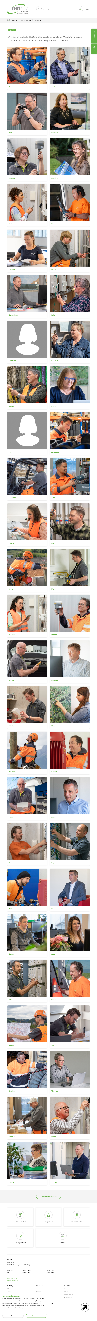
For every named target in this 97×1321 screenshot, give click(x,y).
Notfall (63, 1238)
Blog (8, 1289)
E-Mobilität (68, 1298)
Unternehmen (26, 20)
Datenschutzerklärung (15, 1308)
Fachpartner (48, 1217)
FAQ (51, 1304)
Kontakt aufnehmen (49, 1196)
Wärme (38, 1292)
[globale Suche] (59, 8)
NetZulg (12, 20)
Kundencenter (94, 36)
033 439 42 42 (12, 1278)
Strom (38, 1289)
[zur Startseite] (17, 8)
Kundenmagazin (76, 1217)
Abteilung (38, 20)
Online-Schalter (20, 1217)
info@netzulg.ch (12, 1281)
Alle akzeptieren (36, 1316)
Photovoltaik (68, 1295)
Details (13, 1316)
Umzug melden (20, 1238)
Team (9, 1292)
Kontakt (94, 49)
